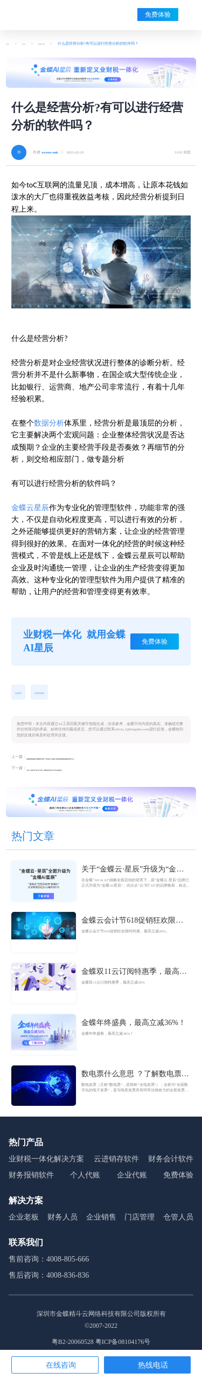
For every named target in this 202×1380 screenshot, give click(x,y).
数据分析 (49, 423)
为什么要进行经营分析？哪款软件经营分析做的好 (67, 772)
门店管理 (139, 1221)
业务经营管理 (54, 693)
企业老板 (24, 1221)
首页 (9, 43)
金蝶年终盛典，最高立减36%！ (133, 1026)
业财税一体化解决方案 (46, 1163)
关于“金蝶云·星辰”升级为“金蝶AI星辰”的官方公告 (132, 874)
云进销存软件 (116, 1163)
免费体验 (158, 14)
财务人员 (62, 1221)
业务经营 (22, 693)
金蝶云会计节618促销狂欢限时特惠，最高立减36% (132, 925)
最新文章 (54, 43)
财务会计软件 (170, 1163)
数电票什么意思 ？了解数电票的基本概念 (135, 1078)
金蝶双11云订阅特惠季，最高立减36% (133, 976)
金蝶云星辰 (30, 508)
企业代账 (132, 1179)
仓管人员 (178, 1221)
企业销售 (101, 1221)
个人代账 (85, 1179)
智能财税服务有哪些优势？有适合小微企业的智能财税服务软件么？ (83, 759)
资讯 (30, 43)
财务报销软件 (31, 1179)
